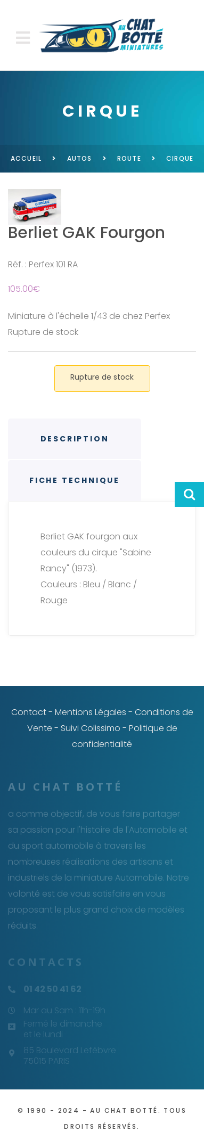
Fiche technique (74, 480)
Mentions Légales (90, 712)
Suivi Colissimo (90, 728)
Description (74, 438)
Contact (28, 712)
